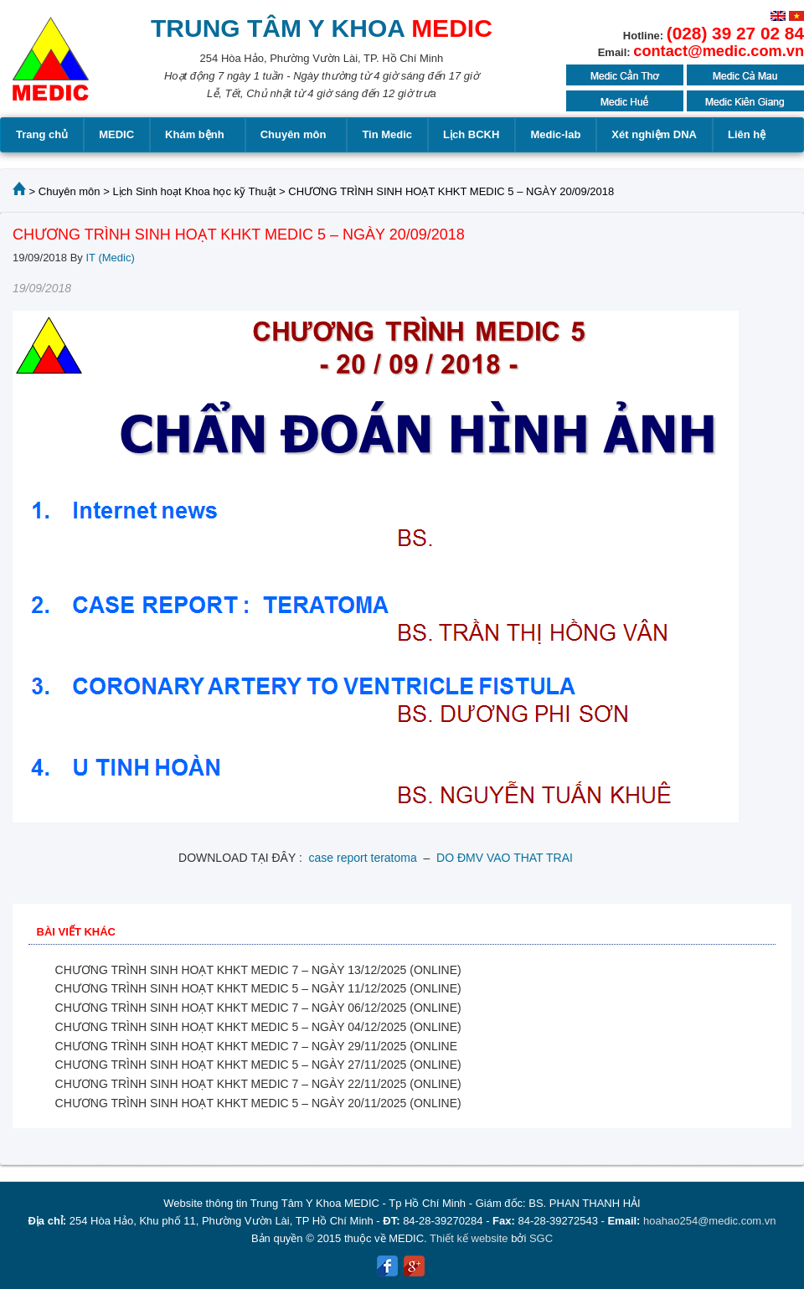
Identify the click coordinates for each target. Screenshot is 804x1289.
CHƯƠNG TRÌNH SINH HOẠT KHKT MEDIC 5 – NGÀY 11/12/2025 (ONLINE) (258, 988)
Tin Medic (387, 134)
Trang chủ (42, 134)
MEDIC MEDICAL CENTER (51, 67)
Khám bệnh (197, 135)
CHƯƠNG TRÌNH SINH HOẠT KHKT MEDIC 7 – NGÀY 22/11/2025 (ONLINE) (258, 1083)
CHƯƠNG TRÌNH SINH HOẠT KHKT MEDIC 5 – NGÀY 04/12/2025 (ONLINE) (258, 1027)
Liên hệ (746, 134)
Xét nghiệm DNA (654, 134)
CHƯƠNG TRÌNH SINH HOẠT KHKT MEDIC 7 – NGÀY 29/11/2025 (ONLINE (256, 1046)
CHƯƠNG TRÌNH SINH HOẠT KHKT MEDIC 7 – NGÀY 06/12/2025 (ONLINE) (258, 1007)
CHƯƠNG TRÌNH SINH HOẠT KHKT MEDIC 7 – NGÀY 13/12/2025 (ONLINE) (258, 970)
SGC (541, 1238)
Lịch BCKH (471, 134)
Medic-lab (555, 134)
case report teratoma (363, 857)
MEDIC (116, 134)
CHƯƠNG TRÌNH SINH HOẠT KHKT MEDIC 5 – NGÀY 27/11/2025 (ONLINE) (258, 1064)
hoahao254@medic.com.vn (709, 1220)
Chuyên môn (296, 135)
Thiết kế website (469, 1238)
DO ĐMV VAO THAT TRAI (504, 857)
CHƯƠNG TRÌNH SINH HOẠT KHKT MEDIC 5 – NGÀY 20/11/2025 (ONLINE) (258, 1103)
